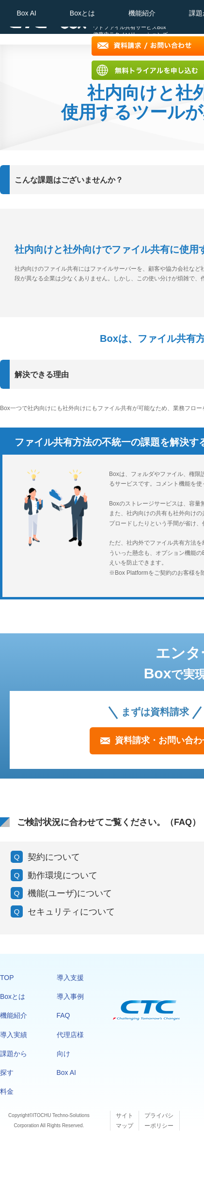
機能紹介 (142, 13)
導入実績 (13, 1035)
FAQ (63, 1015)
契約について (54, 857)
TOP (7, 977)
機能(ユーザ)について (70, 893)
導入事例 (70, 996)
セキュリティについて (71, 912)
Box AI (26, 13)
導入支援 (70, 977)
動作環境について (62, 875)
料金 (7, 1091)
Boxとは (82, 13)
